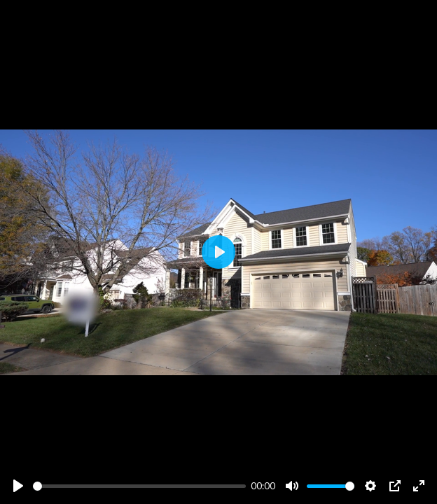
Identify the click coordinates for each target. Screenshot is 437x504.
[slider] (139, 486)
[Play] (18, 486)
